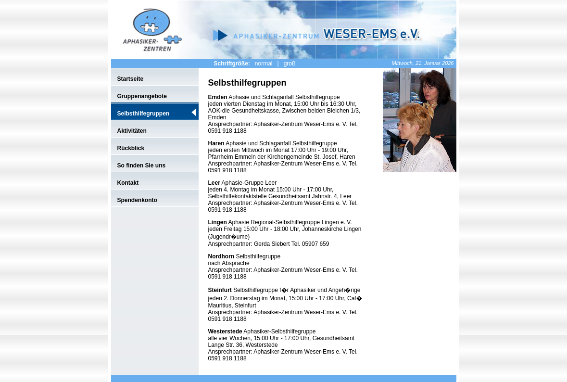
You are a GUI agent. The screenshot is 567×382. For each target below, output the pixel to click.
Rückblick (131, 148)
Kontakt (128, 182)
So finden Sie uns (141, 165)
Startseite (130, 79)
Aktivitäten (132, 130)
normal (264, 63)
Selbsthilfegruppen (143, 113)
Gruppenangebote (142, 96)
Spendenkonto (137, 200)
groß (290, 63)
